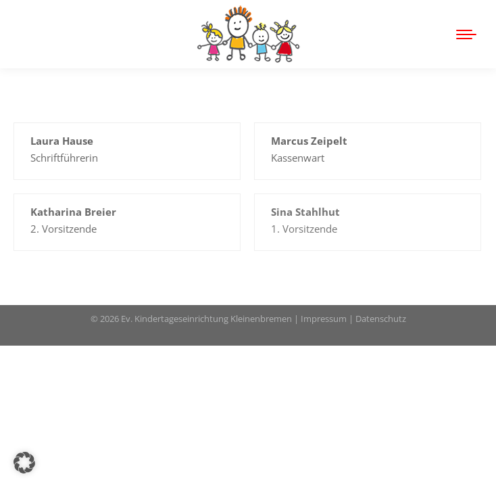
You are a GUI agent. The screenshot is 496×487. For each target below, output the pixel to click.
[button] (24, 462)
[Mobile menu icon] (466, 34)
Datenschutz (380, 318)
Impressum (324, 318)
